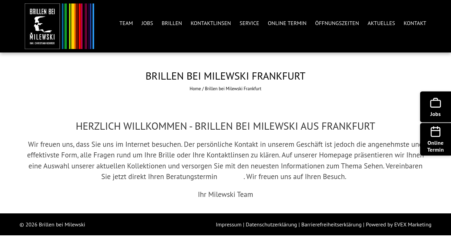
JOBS (147, 23)
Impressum (229, 224)
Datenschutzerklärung (272, 224)
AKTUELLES (381, 23)
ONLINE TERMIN (287, 23)
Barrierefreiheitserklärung (332, 224)
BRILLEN (172, 23)
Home (195, 89)
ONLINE (231, 176)
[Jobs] (435, 107)
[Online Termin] (435, 139)
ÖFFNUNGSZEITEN (337, 23)
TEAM (126, 23)
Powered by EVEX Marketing (398, 224)
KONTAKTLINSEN (210, 23)
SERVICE (249, 23)
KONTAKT (415, 23)
